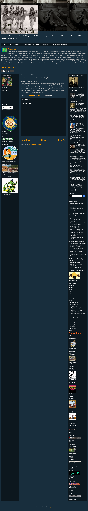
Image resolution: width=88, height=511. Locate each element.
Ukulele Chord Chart (75, 231)
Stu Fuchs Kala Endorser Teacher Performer (78, 255)
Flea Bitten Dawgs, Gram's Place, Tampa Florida (77, 308)
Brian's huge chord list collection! (77, 115)
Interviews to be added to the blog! (77, 136)
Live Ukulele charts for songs (76, 229)
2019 (71, 289)
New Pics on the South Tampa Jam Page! (78, 314)
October (74, 306)
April (73, 326)
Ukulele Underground (75, 219)
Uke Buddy (72, 221)
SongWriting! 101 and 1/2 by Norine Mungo (76, 157)
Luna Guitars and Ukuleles (76, 234)
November (74, 304)
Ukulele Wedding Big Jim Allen (77, 267)
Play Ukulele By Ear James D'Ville (77, 223)
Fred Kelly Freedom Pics (76, 184)
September (74, 317)
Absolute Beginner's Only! (31, 44)
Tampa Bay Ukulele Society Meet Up (77, 217)
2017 (71, 293)
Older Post (61, 140)
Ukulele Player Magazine (75, 224)
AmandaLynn (73, 265)
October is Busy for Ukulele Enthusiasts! (77, 311)
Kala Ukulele (73, 235)
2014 (71, 299)
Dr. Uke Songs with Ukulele (76, 226)
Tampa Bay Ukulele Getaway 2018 (77, 175)
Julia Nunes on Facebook (76, 250)
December (74, 302)
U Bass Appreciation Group (76, 232)
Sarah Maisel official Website (77, 251)
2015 (71, 297)
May (73, 324)
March (73, 328)
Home (4, 44)
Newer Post (25, 140)
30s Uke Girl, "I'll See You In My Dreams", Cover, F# (80, 146)
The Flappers (45, 44)
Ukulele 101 (72, 210)
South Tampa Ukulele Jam (60, 44)
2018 (71, 291)
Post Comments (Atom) (35, 144)
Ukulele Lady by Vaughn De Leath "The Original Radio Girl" (80, 125)
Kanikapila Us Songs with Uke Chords (76, 238)
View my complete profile (8, 67)
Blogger (50, 507)
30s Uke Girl (12, 49)
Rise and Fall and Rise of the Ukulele (76, 204)
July (73, 321)
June (73, 323)
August (73, 319)
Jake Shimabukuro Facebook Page (78, 243)
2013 (71, 300)
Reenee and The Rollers (75, 262)
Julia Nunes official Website (76, 248)
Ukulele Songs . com (74, 227)
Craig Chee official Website (76, 245)
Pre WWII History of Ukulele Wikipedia (76, 206)
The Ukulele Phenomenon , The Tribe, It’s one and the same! (77, 166)
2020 (71, 287)
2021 (71, 285)
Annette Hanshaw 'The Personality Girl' (80, 94)
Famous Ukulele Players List (76, 208)
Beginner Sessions (15, 44)
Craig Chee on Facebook (76, 246)
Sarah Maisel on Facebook (76, 253)
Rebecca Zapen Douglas (76, 264)
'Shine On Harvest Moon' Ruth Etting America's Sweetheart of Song (80, 105)
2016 (71, 295)
